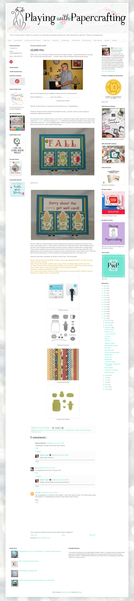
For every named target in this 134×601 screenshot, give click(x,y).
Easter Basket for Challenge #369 (28, 570)
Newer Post (34, 535)
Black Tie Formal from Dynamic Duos (29, 561)
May (106, 382)
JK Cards (39, 121)
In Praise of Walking (110, 361)
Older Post (92, 535)
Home (9, 40)
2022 (105, 295)
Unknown (37, 492)
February (107, 389)
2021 (105, 297)
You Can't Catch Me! (110, 334)
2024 (105, 290)
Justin (63, 430)
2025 (105, 288)
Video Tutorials (98, 40)
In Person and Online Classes (32, 40)
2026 (105, 286)
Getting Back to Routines (111, 370)
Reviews (114, 40)
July (106, 377)
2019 (105, 302)
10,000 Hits (108, 341)
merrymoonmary (66, 592)
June (106, 380)
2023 (105, 293)
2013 (105, 316)
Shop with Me (18, 40)
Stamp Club (46, 40)
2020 (105, 300)
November (108, 322)
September (108, 327)
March (107, 387)
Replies (39, 451)
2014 (105, 313)
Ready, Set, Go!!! (109, 331)
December (108, 320)
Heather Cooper (40, 427)
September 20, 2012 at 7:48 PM (60, 455)
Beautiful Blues (109, 355)
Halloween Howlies (110, 343)
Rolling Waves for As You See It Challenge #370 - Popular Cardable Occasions (40, 551)
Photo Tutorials (86, 40)
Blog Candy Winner (39, 430)
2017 (105, 307)
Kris (36, 468)
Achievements (76, 40)
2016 (105, 309)
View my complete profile (108, 71)
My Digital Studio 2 (70, 430)
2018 (105, 304)
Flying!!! (107, 338)
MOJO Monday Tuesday (111, 345)
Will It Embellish (109, 367)
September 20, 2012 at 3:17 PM (46, 468)
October (107, 325)
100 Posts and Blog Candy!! (112, 352)
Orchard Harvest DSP (80, 430)
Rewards (107, 40)
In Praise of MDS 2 (110, 329)
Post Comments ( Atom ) (44, 538)
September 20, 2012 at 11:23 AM (55, 443)
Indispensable (108, 359)
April (106, 384)
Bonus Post (108, 348)
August (107, 375)
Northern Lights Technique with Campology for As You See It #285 (36, 580)
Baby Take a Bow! (109, 350)
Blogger (80, 592)
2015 (105, 311)
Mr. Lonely (107, 336)
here (58, 121)
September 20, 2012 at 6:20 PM (60, 480)
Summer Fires (108, 357)
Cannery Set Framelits (50, 430)
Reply (36, 448)
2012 (105, 318)
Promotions (55, 40)
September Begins (109, 372)
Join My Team (65, 40)
